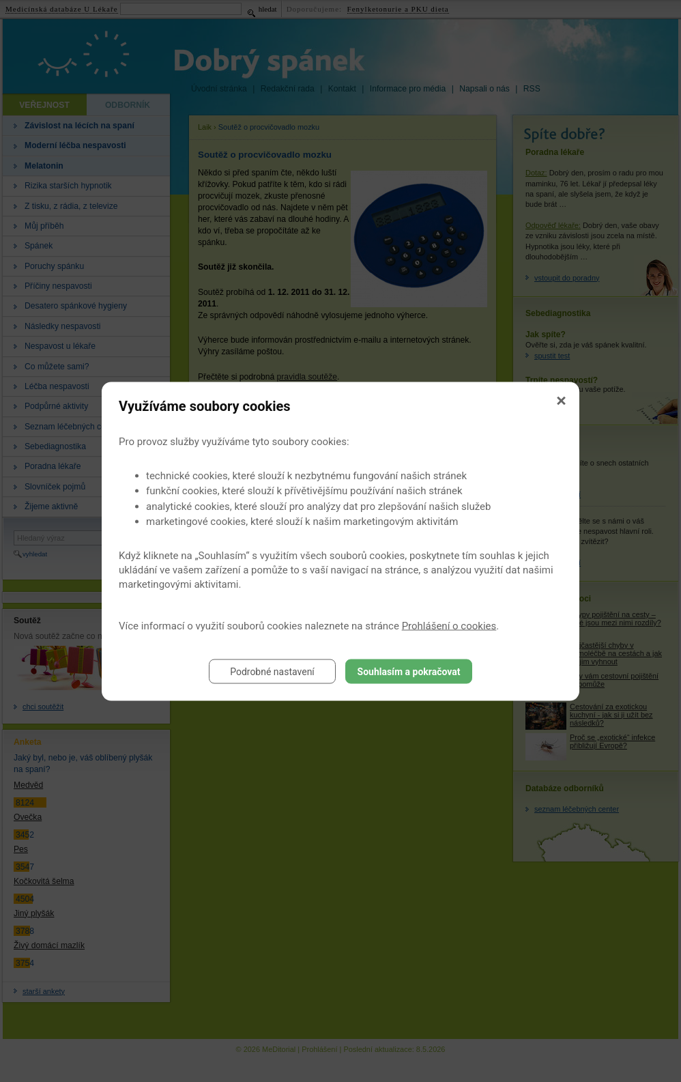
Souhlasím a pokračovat (409, 671)
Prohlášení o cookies (449, 625)
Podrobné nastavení (272, 671)
